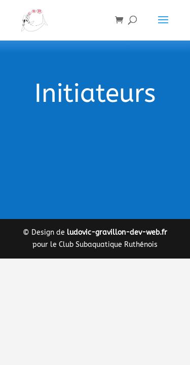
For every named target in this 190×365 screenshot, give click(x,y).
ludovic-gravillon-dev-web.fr (117, 232)
